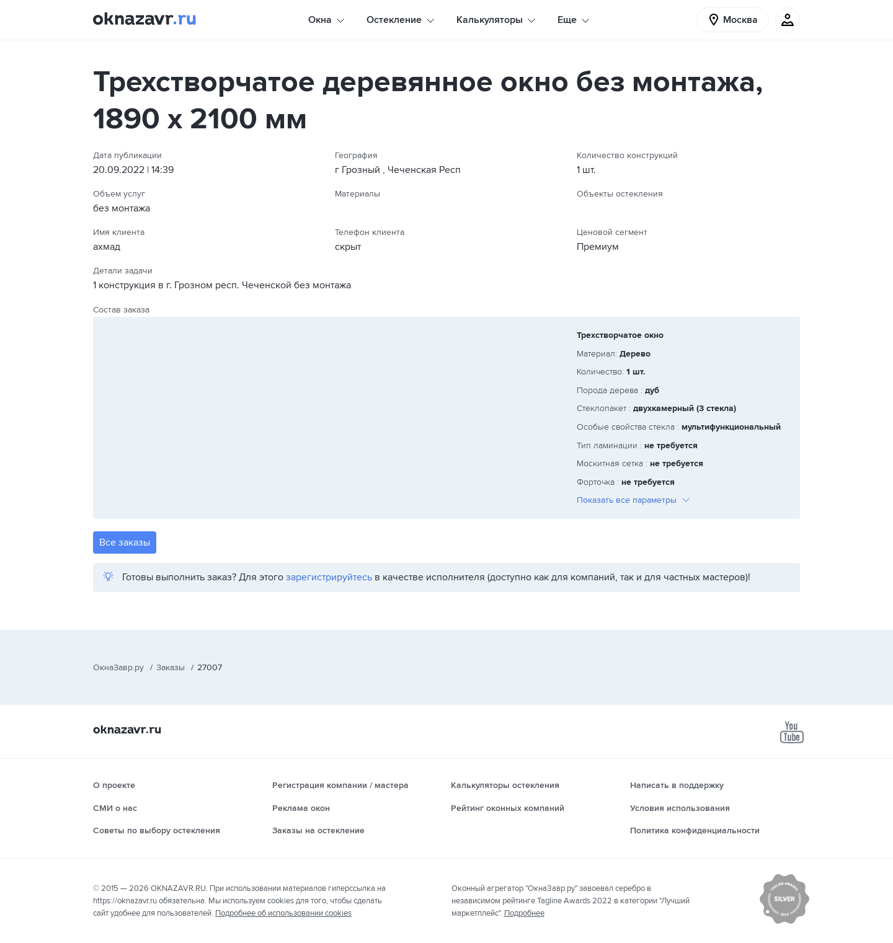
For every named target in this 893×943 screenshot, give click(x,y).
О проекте (114, 785)
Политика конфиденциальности (695, 830)
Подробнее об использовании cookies (283, 913)
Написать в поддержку (677, 785)
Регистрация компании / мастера (340, 785)
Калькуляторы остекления (505, 785)
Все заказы (124, 542)
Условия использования (680, 808)
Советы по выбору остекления (156, 830)
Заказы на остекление (318, 830)
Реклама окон (301, 808)
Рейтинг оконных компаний (507, 808)
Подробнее (524, 913)
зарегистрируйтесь (329, 577)
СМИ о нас (115, 808)
